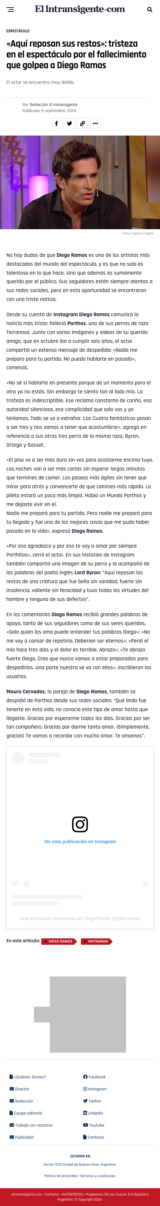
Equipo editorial (26, 1113)
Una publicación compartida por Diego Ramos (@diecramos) (80, 918)
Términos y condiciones (98, 1176)
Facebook (94, 1077)
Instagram (65, 314)
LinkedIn (93, 1113)
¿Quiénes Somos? (28, 1077)
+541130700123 (71, 1194)
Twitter (92, 1101)
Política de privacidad (60, 1176)
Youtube (93, 1125)
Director (19, 1089)
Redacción (21, 1101)
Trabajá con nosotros (31, 1125)
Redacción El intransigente (53, 105)
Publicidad (21, 1137)
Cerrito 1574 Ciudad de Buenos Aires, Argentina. (80, 1159)
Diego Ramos (72, 255)
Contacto (93, 1137)
